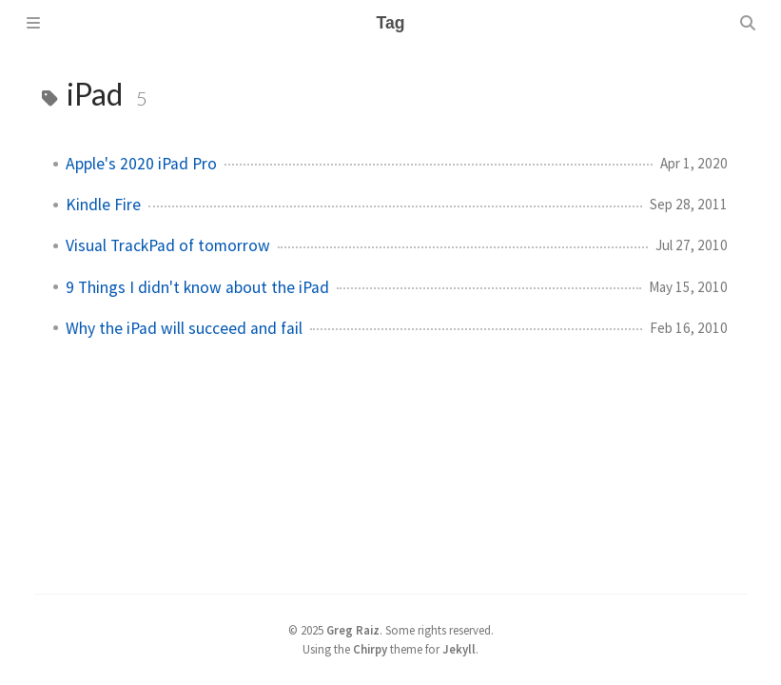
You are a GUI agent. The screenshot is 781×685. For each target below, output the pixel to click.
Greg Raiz (353, 629)
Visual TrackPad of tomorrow (168, 245)
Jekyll (459, 648)
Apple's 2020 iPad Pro (141, 163)
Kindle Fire (103, 204)
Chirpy (370, 648)
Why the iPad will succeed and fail (184, 328)
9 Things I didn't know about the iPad (197, 287)
